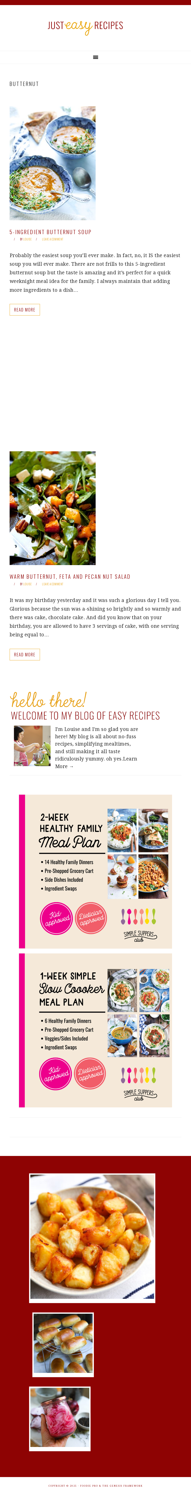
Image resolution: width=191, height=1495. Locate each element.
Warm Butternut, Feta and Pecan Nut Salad (70, 576)
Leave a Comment (52, 239)
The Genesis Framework (122, 1486)
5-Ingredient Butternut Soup (51, 232)
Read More (24, 309)
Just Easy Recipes (95, 28)
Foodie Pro (89, 1486)
